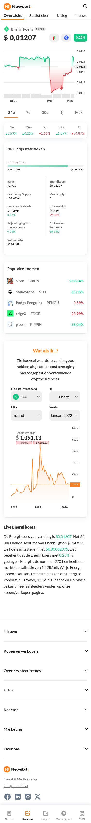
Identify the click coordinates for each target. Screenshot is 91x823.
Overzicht (13, 15)
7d (28, 112)
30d (45, 112)
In (50, 389)
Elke (14, 407)
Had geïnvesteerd (24, 389)
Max (79, 112)
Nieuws (81, 15)
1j (62, 112)
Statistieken (39, 15)
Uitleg (62, 15)
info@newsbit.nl (16, 786)
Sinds (53, 407)
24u (11, 112)
